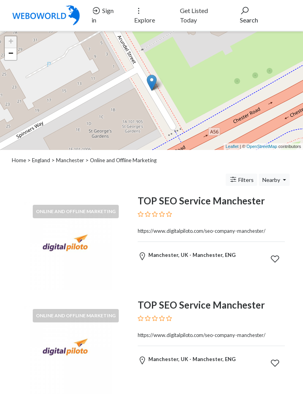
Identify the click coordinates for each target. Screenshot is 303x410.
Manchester (70, 160)
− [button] (10, 54)
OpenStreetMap (262, 146)
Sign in (103, 15)
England (41, 160)
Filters (241, 179)
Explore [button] (144, 15)
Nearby (271, 179)
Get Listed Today (194, 15)
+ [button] (10, 42)
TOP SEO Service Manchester (201, 200)
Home (19, 160)
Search (249, 15)
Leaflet (232, 146)
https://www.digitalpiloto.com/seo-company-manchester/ (202, 231)
